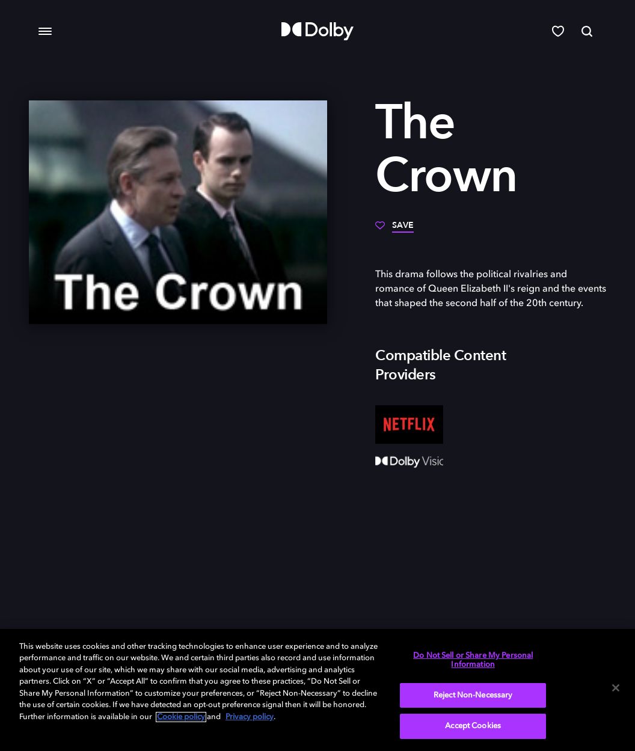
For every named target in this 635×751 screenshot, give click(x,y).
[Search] (587, 31)
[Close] (616, 688)
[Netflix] (409, 424)
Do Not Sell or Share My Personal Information (473, 660)
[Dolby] (317, 31)
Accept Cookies (473, 726)
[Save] (394, 229)
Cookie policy (181, 717)
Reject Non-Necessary (473, 695)
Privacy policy (249, 717)
